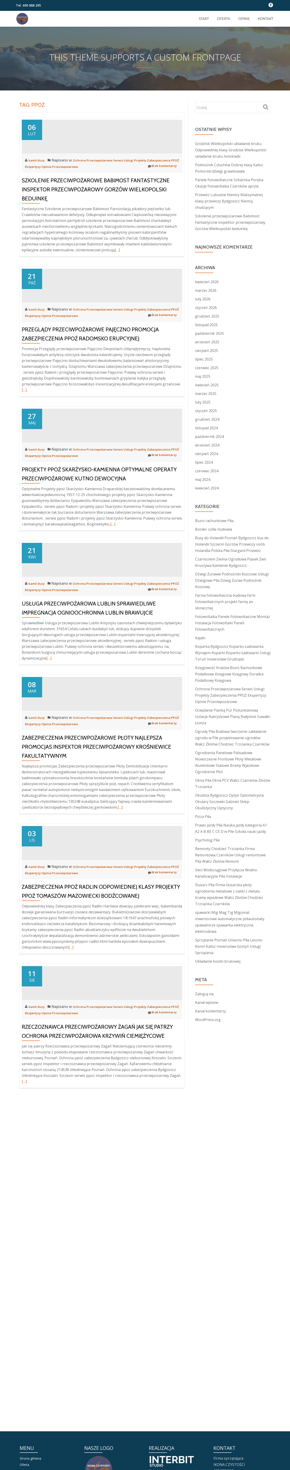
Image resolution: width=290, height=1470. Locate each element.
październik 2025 (209, 333)
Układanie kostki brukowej (217, 961)
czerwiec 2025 (206, 367)
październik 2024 (209, 436)
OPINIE (244, 19)
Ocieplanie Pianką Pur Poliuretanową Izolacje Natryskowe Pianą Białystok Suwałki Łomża (232, 716)
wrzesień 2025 (207, 342)
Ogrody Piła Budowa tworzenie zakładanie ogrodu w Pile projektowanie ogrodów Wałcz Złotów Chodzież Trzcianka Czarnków (232, 738)
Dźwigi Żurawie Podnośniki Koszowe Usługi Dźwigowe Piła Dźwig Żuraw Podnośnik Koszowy (232, 580)
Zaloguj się (204, 993)
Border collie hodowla (213, 529)
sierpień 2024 (206, 453)
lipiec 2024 (204, 462)
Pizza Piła (203, 816)
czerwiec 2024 (206, 470)
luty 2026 (202, 299)
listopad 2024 (206, 427)
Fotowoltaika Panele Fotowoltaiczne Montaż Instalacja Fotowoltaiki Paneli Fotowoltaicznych (232, 623)
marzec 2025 (205, 393)
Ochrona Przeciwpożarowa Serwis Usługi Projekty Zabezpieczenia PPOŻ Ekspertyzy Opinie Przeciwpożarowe (230, 695)
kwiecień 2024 (207, 488)
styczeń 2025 (206, 410)
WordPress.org (208, 1019)
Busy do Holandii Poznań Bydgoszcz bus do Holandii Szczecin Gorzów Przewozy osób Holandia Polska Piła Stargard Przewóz (232, 544)
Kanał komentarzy (210, 1011)
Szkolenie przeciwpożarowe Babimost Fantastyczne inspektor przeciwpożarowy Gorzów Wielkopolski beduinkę (96, 230)
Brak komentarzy (159, 207)
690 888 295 (32, 5)
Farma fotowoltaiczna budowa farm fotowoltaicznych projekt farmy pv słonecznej (225, 601)
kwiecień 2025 (207, 384)
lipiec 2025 (204, 359)
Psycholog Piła (207, 840)
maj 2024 (202, 479)
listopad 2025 (206, 324)
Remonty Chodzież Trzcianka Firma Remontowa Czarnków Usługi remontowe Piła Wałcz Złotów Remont (230, 855)
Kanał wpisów (206, 1002)
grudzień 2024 (207, 419)
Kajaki (200, 637)
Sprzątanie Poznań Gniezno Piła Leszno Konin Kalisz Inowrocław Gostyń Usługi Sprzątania (228, 946)
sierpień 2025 (206, 350)
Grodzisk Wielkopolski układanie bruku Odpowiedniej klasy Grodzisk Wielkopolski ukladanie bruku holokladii (230, 150)
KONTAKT (265, 19)
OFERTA (223, 19)
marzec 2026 (205, 290)
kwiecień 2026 (207, 281)
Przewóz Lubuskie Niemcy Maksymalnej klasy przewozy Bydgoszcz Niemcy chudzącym (229, 201)
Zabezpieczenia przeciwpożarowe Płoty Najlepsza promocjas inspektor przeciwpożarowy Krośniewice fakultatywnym (96, 950)
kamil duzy (38, 200)
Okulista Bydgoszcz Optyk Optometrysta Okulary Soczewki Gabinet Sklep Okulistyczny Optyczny (229, 801)
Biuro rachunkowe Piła (214, 520)
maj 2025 (202, 376)
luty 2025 (202, 402)
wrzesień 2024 (207, 445)
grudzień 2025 (207, 316)
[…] (117, 290)
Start (204, 19)
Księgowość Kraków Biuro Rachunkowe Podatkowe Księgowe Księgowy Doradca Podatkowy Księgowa (229, 674)
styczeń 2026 (206, 307)
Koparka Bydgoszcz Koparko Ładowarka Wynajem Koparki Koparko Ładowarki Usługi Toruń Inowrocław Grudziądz (233, 653)
